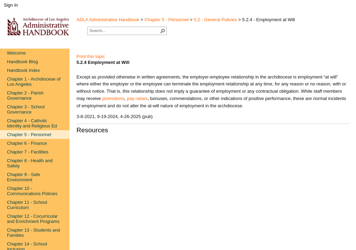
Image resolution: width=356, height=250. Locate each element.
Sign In (11, 5)
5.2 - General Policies (215, 19)
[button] (163, 31)
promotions (113, 98)
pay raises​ (137, 98)
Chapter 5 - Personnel (166, 19)
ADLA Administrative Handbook (107, 19)
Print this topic (90, 56)
